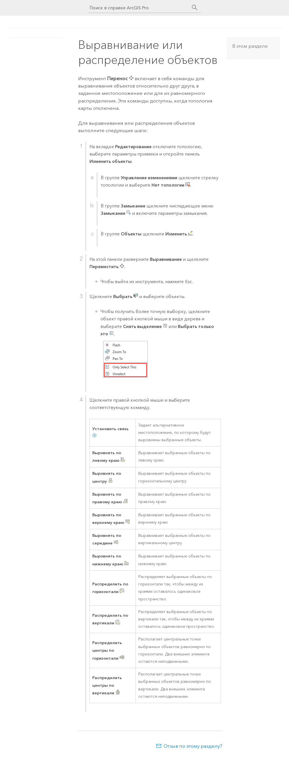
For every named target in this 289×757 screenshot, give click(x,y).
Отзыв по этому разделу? (193, 746)
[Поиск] (195, 7)
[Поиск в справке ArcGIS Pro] (139, 8)
